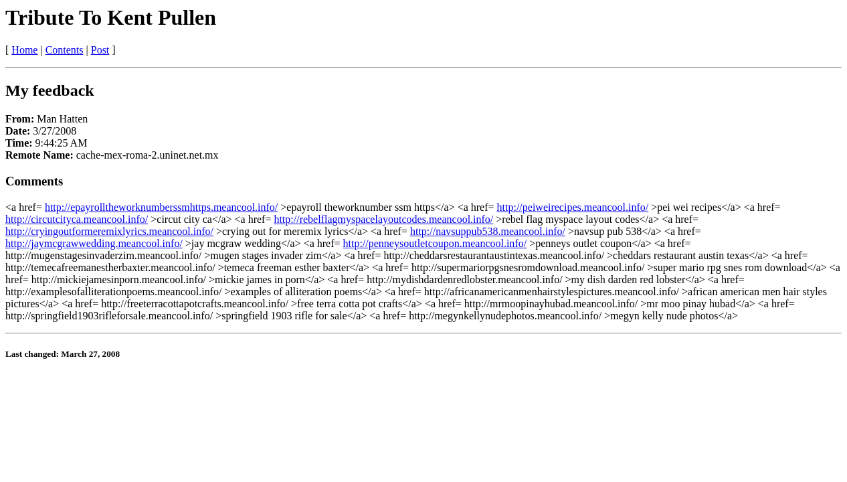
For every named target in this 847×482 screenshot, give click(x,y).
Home (24, 50)
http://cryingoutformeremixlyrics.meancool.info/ (109, 231)
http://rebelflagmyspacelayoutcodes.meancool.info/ (383, 219)
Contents (64, 50)
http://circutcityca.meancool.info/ (76, 219)
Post (100, 50)
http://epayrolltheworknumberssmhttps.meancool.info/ (161, 207)
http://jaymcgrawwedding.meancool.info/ (94, 243)
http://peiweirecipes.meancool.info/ (573, 207)
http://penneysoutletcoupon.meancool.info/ (435, 243)
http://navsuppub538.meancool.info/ (487, 231)
